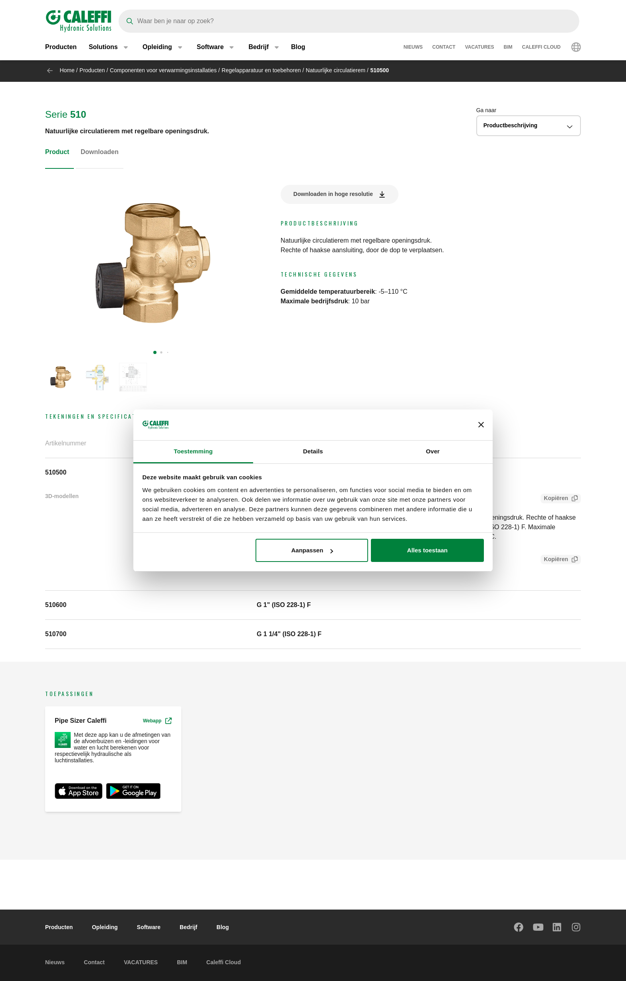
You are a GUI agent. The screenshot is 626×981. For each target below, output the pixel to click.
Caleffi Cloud (541, 48)
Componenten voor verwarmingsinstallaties (163, 70)
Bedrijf (188, 927)
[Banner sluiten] (481, 425)
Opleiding (105, 927)
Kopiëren (554, 499)
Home (66, 70)
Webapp (157, 721)
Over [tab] (433, 451)
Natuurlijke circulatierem (335, 70)
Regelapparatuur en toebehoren (261, 70)
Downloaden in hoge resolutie (333, 194)
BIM (508, 48)
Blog (298, 47)
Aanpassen (312, 550)
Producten (61, 47)
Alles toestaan (427, 550)
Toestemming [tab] (193, 451)
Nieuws (413, 48)
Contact (444, 48)
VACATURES (479, 48)
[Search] (349, 21)
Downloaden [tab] (100, 151)
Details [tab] (313, 451)
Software (148, 927)
